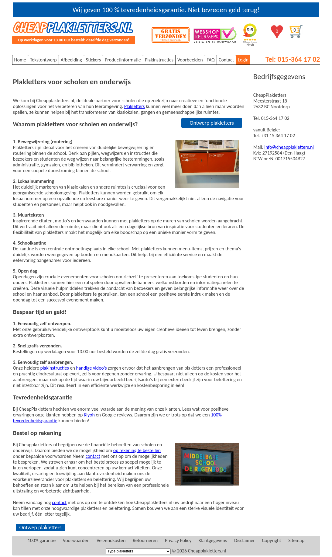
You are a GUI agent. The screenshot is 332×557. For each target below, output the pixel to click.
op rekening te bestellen (137, 450)
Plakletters (134, 106)
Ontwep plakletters (40, 527)
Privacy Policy (178, 540)
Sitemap (296, 540)
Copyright (271, 540)
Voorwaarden (76, 540)
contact (93, 456)
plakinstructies (54, 368)
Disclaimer (244, 540)
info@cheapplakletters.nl (289, 147)
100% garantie (42, 540)
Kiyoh (89, 415)
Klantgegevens (213, 540)
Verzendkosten (111, 540)
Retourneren (145, 540)
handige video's (91, 368)
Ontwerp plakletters (212, 123)
